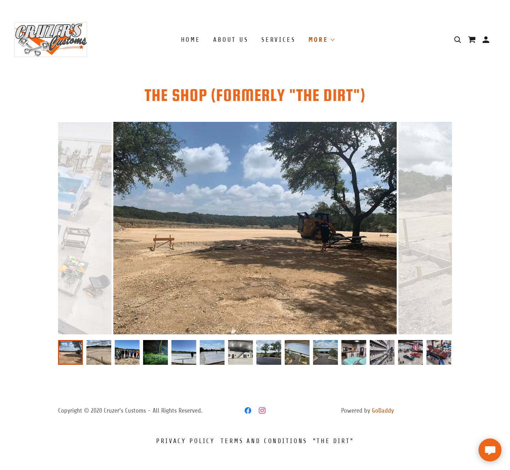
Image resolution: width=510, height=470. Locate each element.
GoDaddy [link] (383, 410)
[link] (50, 39)
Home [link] (190, 39)
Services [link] (278, 39)
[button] (486, 40)
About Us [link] (231, 39)
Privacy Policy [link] (185, 440)
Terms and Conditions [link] (264, 440)
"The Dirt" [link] (333, 440)
